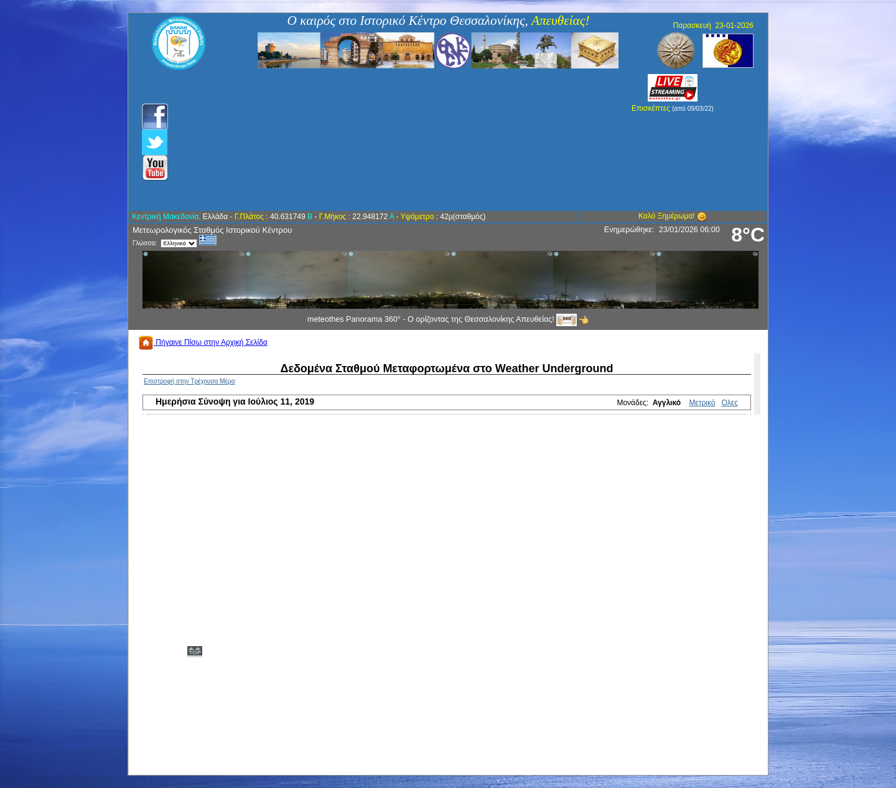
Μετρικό (702, 402)
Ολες (730, 402)
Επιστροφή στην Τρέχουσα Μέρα (189, 381)
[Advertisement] (381, 140)
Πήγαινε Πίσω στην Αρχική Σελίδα (203, 342)
